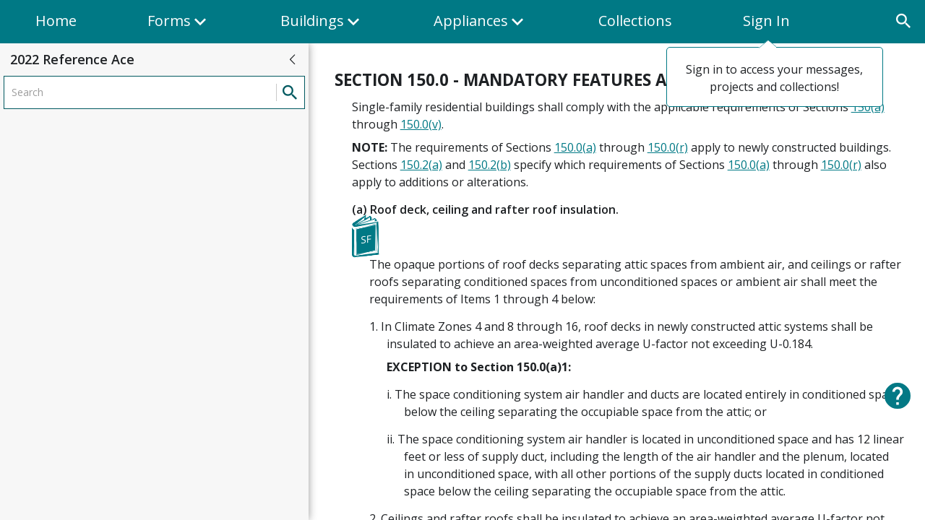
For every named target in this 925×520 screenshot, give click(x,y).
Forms (178, 27)
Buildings (322, 27)
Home (56, 20)
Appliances (481, 27)
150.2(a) (421, 165)
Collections (635, 20)
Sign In (766, 20)
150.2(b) (489, 165)
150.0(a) (575, 147)
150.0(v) (421, 124)
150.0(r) (668, 147)
